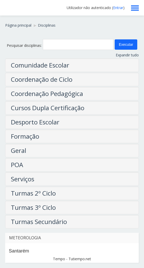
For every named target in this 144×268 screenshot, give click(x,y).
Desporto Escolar (35, 122)
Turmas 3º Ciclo (33, 207)
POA (17, 164)
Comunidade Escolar (40, 65)
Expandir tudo (127, 55)
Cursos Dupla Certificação (47, 107)
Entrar (118, 7)
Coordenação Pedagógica (47, 93)
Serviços (22, 179)
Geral (18, 150)
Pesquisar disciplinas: (25, 45)
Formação (25, 136)
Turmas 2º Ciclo (33, 193)
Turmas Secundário (39, 221)
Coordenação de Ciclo (41, 79)
